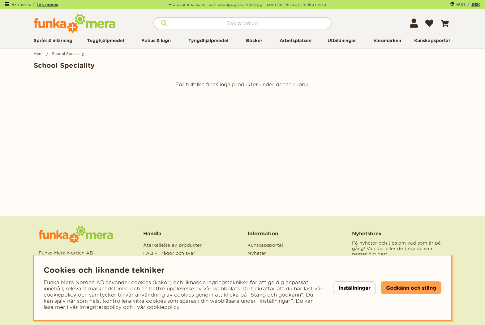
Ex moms (21, 4)
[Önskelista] (429, 23)
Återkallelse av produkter (172, 245)
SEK (475, 4)
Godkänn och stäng (411, 288)
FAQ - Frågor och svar (169, 253)
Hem (38, 53)
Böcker (254, 40)
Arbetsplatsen (295, 40)
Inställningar (354, 288)
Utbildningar (342, 40)
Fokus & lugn (156, 40)
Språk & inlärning (53, 40)
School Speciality (68, 53)
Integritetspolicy (100, 307)
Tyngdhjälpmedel (208, 40)
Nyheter (256, 253)
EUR (460, 4)
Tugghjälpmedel (105, 40)
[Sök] (242, 23)
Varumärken (387, 40)
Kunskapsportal (432, 40)
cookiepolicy (163, 307)
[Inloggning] (413, 23)
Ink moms (47, 4)
